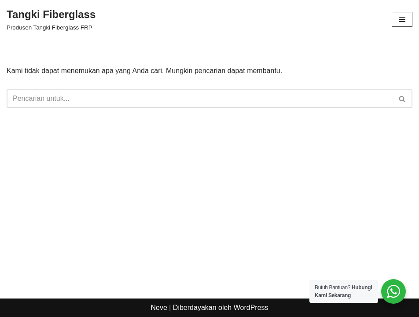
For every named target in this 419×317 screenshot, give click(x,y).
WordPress (251, 307)
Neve (159, 307)
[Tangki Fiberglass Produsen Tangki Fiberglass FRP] (51, 19)
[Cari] (200, 98)
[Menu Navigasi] (402, 19)
